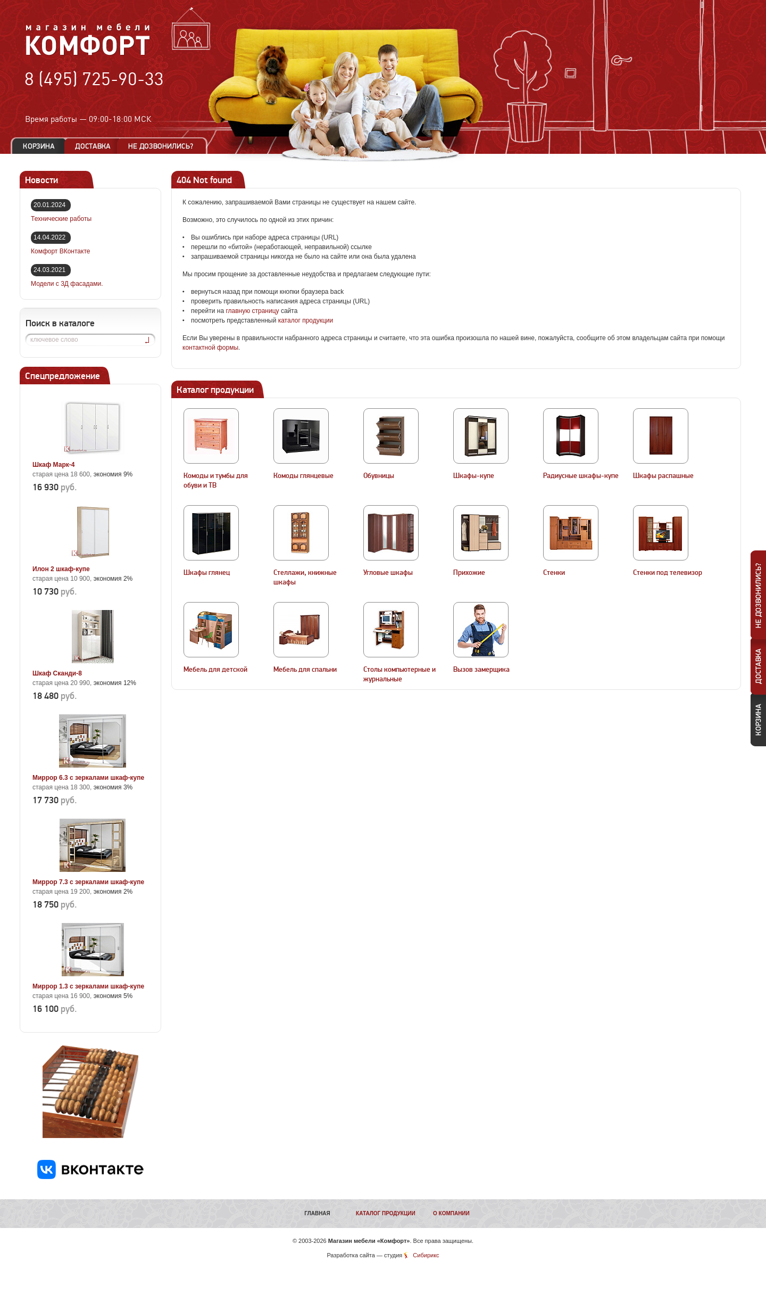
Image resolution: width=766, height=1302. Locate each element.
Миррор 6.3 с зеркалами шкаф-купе (88, 777)
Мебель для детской (215, 669)
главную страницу (252, 311)
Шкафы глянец (207, 572)
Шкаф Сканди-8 (57, 673)
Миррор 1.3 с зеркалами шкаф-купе (88, 986)
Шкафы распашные (663, 476)
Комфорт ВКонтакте (60, 251)
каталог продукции (306, 320)
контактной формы (210, 347)
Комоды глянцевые (303, 476)
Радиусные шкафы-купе (581, 476)
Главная (317, 1213)
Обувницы (378, 476)
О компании (451, 1213)
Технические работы (61, 219)
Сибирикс (426, 1255)
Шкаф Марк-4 (53, 464)
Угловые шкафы (388, 572)
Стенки (554, 572)
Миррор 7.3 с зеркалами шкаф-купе (88, 882)
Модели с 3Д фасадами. (67, 283)
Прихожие (469, 572)
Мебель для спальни (305, 669)
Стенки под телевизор (667, 572)
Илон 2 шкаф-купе (61, 569)
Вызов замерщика (481, 669)
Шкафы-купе (473, 476)
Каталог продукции (385, 1213)
